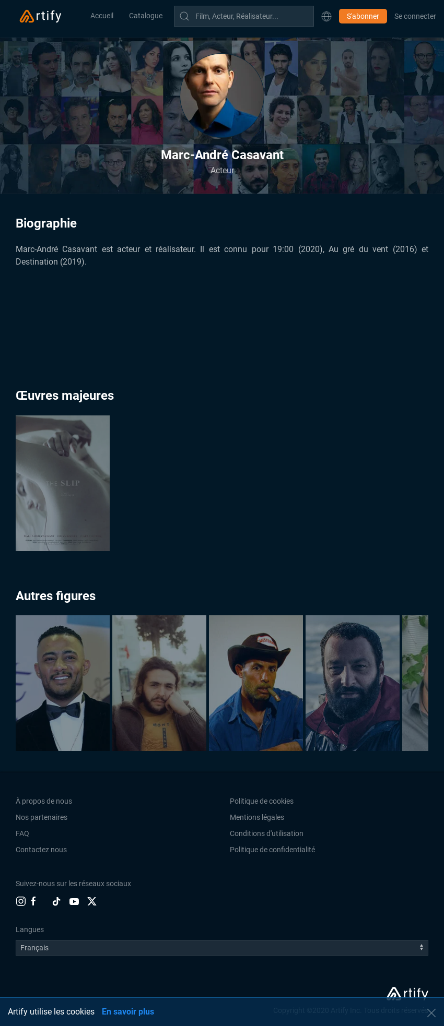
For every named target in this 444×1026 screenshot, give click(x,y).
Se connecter (415, 16)
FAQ (22, 833)
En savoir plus (128, 1012)
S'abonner (363, 16)
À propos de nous (44, 801)
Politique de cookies (262, 801)
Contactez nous (41, 849)
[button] (326, 16)
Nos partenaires (41, 817)
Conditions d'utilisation (266, 833)
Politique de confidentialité (272, 849)
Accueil (101, 15)
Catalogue (145, 15)
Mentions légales (257, 817)
